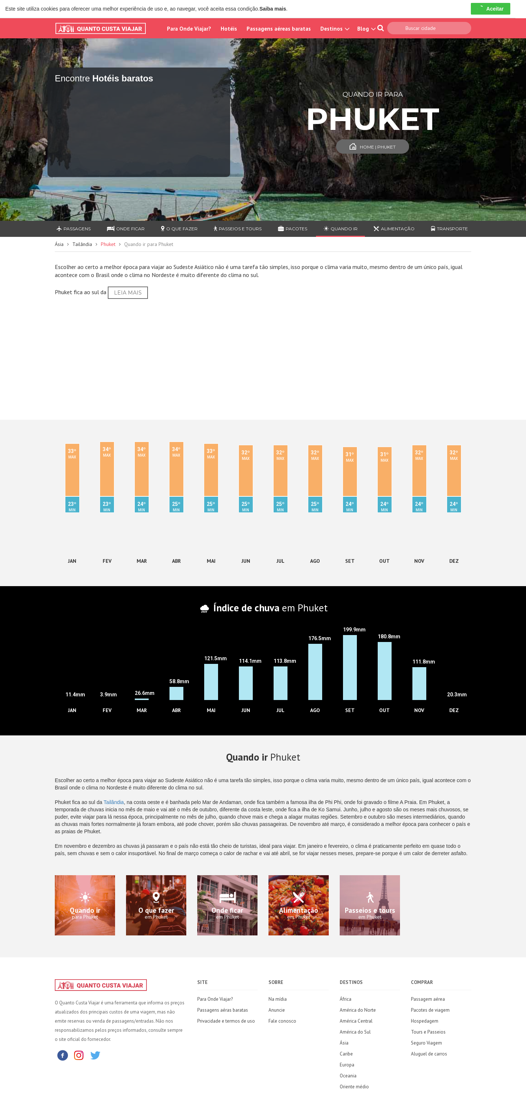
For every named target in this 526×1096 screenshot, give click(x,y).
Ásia (59, 244)
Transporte (449, 228)
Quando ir (341, 228)
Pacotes (292, 228)
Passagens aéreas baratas (279, 28)
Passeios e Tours (238, 228)
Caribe (346, 1054)
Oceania (348, 1076)
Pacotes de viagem (430, 1010)
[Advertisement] (263, 357)
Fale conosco (282, 1021)
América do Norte (358, 1010)
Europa (347, 1065)
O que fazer (179, 228)
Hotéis (229, 28)
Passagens (74, 228)
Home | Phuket (373, 147)
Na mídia (277, 999)
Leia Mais (128, 292)
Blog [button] (365, 28)
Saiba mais (272, 9)
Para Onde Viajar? (189, 28)
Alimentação (394, 228)
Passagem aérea (428, 999)
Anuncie (276, 1010)
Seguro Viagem (426, 1043)
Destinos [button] (334, 28)
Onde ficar (126, 228)
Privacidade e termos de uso (226, 1021)
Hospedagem (424, 1021)
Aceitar (490, 8)
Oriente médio (354, 1087)
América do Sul (355, 1032)
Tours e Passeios (428, 1032)
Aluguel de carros (429, 1054)
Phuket (108, 244)
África (345, 999)
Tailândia (82, 244)
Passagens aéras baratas (222, 1010)
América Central (356, 1021)
